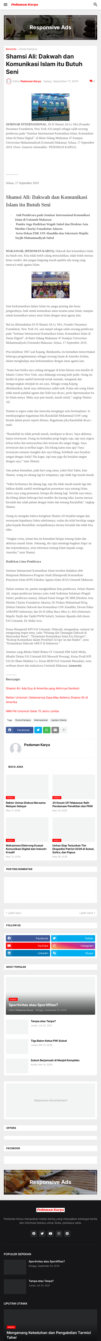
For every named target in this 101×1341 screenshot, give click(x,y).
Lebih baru (14, 912)
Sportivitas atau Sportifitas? (47, 1261)
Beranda (11, 49)
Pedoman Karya (37, 745)
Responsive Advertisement (50, 1100)
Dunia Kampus (28, 49)
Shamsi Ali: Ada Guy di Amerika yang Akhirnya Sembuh (42, 688)
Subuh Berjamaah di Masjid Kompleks (55, 1060)
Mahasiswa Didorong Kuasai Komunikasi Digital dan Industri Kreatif (26, 849)
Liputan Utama (58, 720)
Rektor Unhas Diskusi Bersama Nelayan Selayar (26, 804)
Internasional (41, 720)
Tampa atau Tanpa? (43, 1021)
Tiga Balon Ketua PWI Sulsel (49, 1040)
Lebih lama (86, 912)
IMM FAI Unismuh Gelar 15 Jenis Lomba (32, 711)
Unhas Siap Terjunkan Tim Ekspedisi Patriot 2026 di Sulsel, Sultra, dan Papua (73, 849)
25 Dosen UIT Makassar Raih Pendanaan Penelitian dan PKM (72, 804)
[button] (5, 5)
